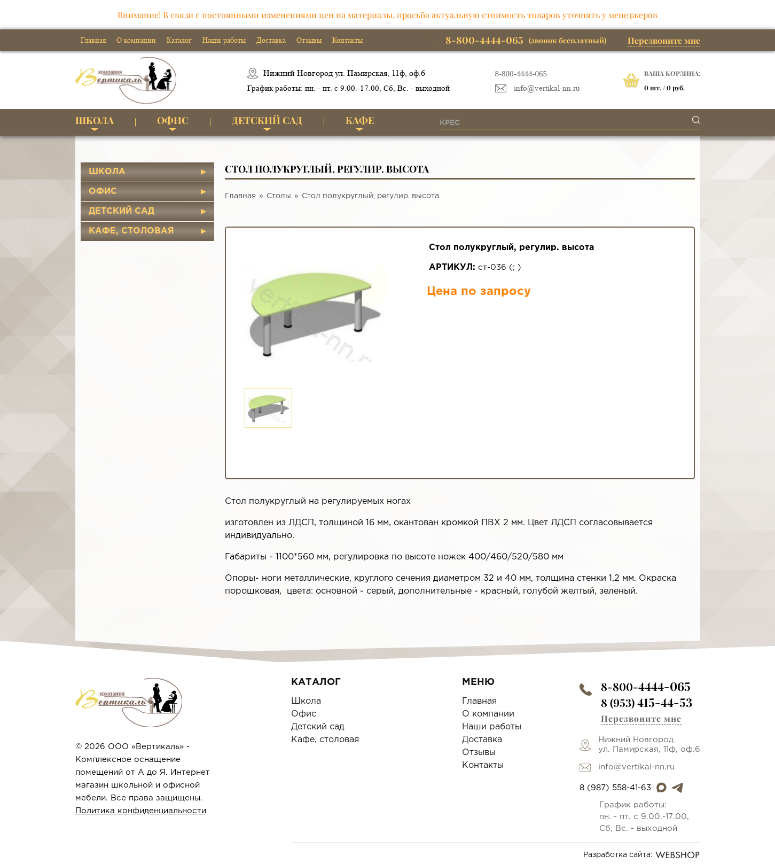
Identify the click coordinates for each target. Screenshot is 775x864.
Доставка (271, 40)
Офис (173, 120)
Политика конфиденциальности (140, 810)
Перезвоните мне (664, 40)
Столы (279, 196)
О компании (136, 40)
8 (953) (646, 702)
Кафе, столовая (131, 231)
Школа (94, 120)
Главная (93, 40)
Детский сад (267, 120)
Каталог (179, 40)
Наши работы (224, 40)
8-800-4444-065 (521, 73)
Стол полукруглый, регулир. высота (370, 196)
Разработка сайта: (641, 855)
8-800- (646, 686)
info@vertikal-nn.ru (547, 88)
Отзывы (309, 40)
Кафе (360, 120)
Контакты (347, 40)
